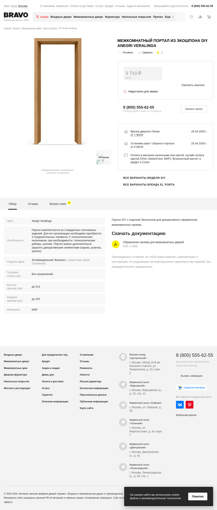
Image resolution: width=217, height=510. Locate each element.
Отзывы (120, 6)
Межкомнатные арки (15, 368)
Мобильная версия (186, 415)
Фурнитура (112, 16)
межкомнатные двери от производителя (101, 493)
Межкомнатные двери (88, 16)
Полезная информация (55, 401)
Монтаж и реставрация (17, 388)
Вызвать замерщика (191, 376)
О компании (47, 6)
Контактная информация (94, 388)
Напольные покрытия (136, 16)
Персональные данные (93, 394)
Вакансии (62, 6)
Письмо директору (90, 381)
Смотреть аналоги (192, 85)
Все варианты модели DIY (144, 177)
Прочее (158, 16)
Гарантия (47, 394)
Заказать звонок (193, 109)
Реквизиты (86, 368)
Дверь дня (48, 374)
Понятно (197, 496)
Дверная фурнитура (15, 374)
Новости (85, 374)
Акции (44, 16)
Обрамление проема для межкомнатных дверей (153, 242)
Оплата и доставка (81, 6)
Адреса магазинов (138, 6)
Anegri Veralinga (42, 220)
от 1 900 (137, 134)
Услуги (99, 6)
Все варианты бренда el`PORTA (149, 184)
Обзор (12, 203)
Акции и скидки (51, 368)
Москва (22, 6)
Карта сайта (87, 408)
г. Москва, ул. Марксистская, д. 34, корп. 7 (145, 431)
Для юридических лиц (54, 354)
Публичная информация (94, 401)
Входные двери (61, 16)
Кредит (109, 6)
